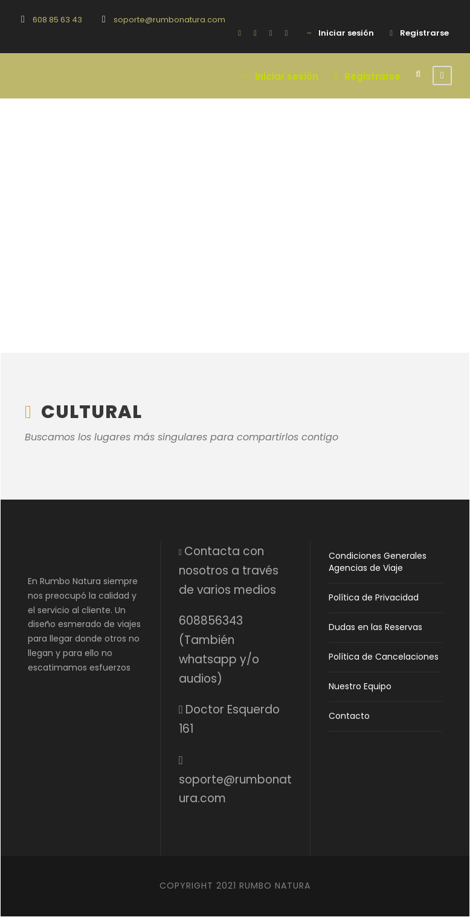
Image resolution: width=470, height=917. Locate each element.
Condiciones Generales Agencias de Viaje (378, 562)
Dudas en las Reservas (375, 627)
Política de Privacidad (374, 597)
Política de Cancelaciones (384, 657)
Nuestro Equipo (360, 686)
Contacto (349, 716)
